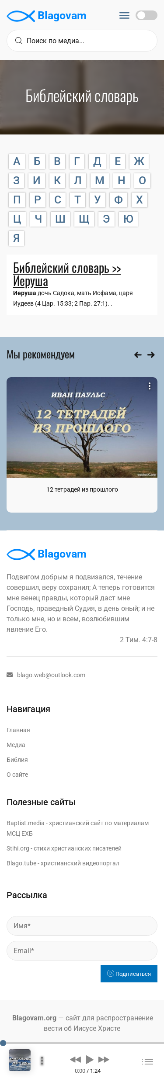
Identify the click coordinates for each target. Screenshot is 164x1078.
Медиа (16, 744)
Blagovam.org (34, 1018)
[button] (75, 1059)
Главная (18, 730)
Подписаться (129, 974)
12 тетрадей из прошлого (82, 489)
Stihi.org (18, 848)
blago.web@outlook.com (46, 675)
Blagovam (47, 16)
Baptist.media (26, 823)
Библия (17, 759)
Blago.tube (21, 863)
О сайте (17, 774)
